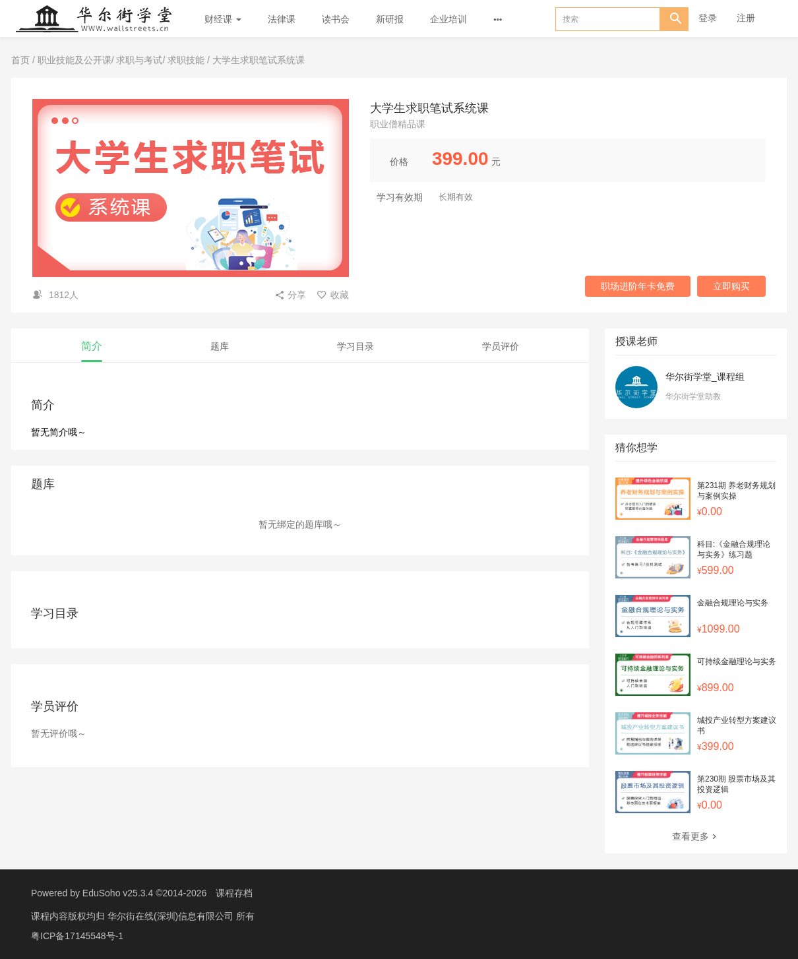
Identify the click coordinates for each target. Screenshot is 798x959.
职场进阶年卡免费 (638, 286)
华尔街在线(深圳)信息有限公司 (171, 916)
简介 (91, 346)
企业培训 (448, 19)
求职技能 (186, 60)
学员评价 (500, 346)
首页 (20, 60)
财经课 (222, 19)
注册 (746, 18)
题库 (219, 346)
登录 (707, 18)
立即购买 (731, 286)
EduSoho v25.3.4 (117, 893)
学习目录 (355, 346)
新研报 (390, 19)
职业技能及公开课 (74, 60)
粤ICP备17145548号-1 (77, 936)
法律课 (281, 19)
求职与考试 (139, 60)
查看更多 (696, 836)
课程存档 (234, 893)
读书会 (336, 19)
